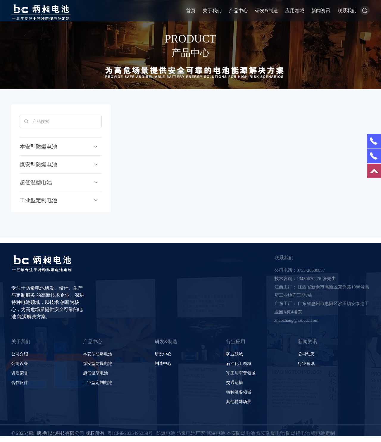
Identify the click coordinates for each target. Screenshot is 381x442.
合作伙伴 (19, 382)
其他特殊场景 (238, 401)
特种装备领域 (238, 392)
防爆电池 (165, 433)
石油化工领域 (238, 363)
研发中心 (163, 354)
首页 (191, 10)
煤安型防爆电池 (97, 363)
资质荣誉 (19, 373)
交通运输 (234, 382)
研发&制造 (266, 10)
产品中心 (238, 10)
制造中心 (163, 363)
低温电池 (215, 433)
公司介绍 (19, 354)
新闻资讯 (320, 10)
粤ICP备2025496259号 (130, 433)
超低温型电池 (95, 373)
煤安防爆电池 (270, 433)
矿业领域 (234, 354)
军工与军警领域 (240, 373)
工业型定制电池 (97, 382)
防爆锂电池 (298, 433)
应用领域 (294, 10)
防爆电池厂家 (191, 433)
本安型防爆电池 (97, 354)
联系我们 (347, 10)
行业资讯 (306, 363)
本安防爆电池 (241, 433)
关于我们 (212, 10)
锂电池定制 (323, 433)
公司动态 (306, 354)
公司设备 (19, 363)
